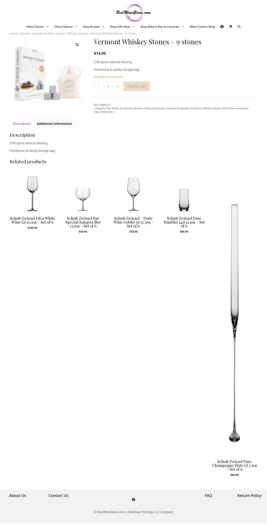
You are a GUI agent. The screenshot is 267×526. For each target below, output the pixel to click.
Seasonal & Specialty (177, 108)
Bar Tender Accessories (120, 108)
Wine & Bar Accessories (235, 108)
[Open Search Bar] (239, 27)
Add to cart (136, 86)
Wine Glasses (39, 27)
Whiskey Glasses (77, 33)
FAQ (208, 495)
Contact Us (58, 495)
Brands (138, 108)
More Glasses (67, 27)
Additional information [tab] (54, 124)
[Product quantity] (108, 86)
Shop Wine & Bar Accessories (164, 27)
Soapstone (106, 111)
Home (14, 33)
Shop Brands (95, 27)
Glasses (25, 33)
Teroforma (196, 108)
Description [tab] (22, 124)
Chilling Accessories (154, 108)
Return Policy (249, 495)
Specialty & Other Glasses (48, 33)
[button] (77, 44)
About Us (17, 495)
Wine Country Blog (202, 26)
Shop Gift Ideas (124, 27)
